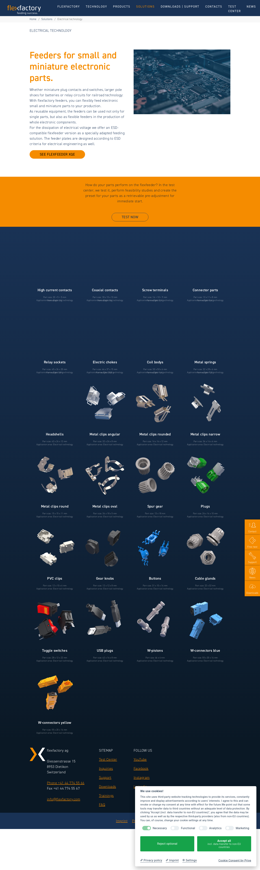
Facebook (141, 775)
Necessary (160, 828)
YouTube (140, 766)
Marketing (242, 828)
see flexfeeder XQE (57, 157)
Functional (188, 828)
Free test (252, 547)
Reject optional (167, 843)
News (252, 577)
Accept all (224, 844)
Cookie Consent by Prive (234, 860)
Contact (252, 531)
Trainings (106, 802)
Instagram (142, 784)
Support (105, 784)
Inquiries (106, 775)
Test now (130, 220)
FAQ (102, 811)
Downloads (107, 793)
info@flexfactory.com (63, 806)
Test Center (108, 766)
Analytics (215, 828)
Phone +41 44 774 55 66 (65, 789)
